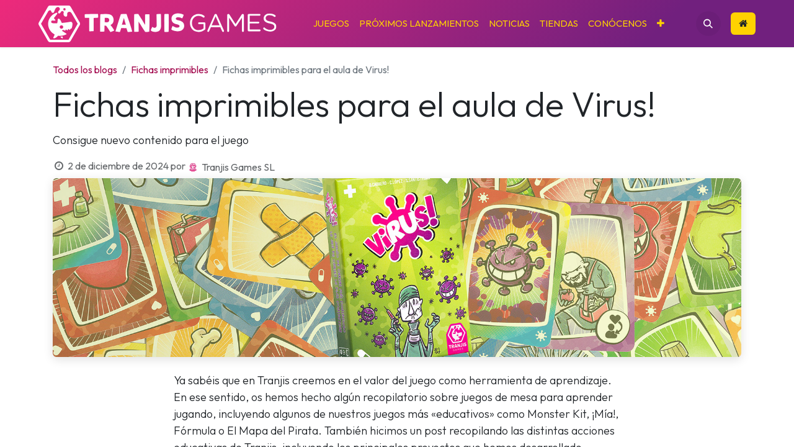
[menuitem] (331, 24)
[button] (708, 23)
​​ (743, 23)
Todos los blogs (85, 69)
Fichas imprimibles (169, 69)
